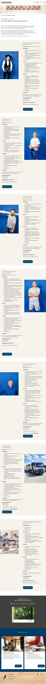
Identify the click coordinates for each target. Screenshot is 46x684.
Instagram (41, 674)
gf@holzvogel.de (27, 431)
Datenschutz (24, 674)
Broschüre (32, 603)
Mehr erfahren (18, 665)
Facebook (37, 674)
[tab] (22, 668)
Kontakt (23, 603)
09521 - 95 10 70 (16, 603)
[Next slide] (44, 652)
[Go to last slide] (2, 652)
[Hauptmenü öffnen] (44, 2)
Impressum (20, 674)
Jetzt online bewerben (28, 109)
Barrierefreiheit (29, 674)
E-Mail (37, 2)
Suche (34, 2)
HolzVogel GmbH (3, 15)
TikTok (39, 674)
